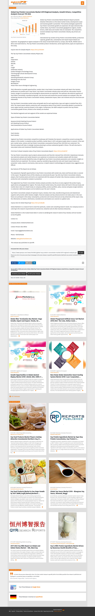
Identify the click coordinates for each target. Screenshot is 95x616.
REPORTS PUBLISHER (55, 434)
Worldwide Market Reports (17, 489)
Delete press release (19, 274)
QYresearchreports (15, 543)
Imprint (13, 611)
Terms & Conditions (28, 611)
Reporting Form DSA (48, 611)
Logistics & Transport (21, 371)
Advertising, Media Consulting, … (24, 433)
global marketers (15, 316)
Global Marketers (24, 18)
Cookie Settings (58, 611)
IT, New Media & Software (23, 314)
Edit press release (34, 274)
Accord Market (53, 489)
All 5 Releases (14, 396)
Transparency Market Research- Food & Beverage (62, 543)
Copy (81, 252)
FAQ (10, 611)
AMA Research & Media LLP (17, 434)
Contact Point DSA (38, 611)
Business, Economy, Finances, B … (64, 433)
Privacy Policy (19, 611)
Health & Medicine (27, 16)
